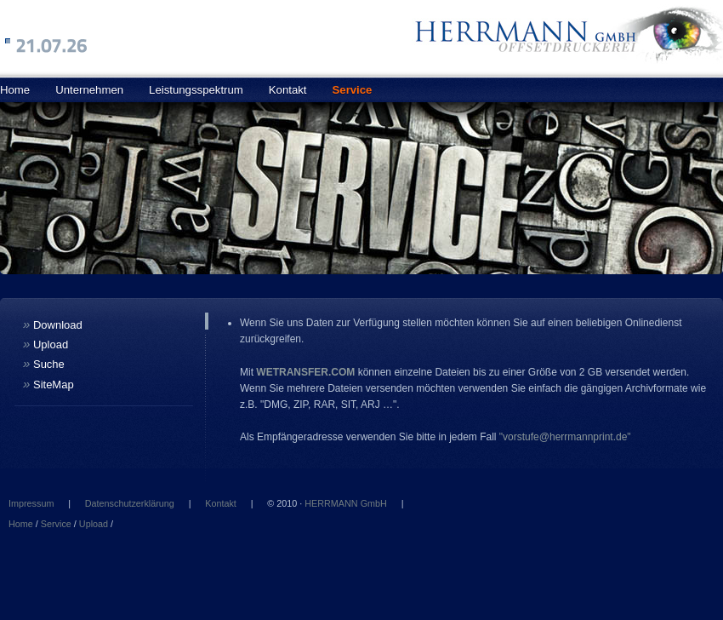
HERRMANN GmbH (346, 503)
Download (53, 324)
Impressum (31, 503)
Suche (44, 363)
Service (353, 89)
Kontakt (288, 89)
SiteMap (48, 383)
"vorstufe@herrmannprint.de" (565, 437)
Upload (45, 343)
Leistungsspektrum (196, 89)
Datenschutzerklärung (129, 503)
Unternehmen (89, 89)
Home (21, 524)
